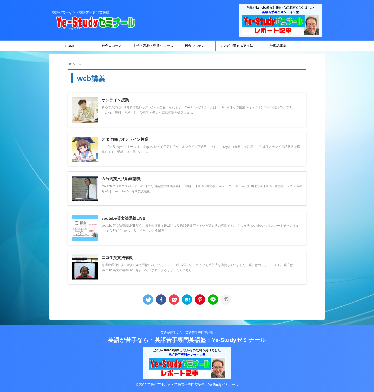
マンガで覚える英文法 (236, 46)
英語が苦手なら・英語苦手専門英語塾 (187, 332)
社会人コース (112, 46)
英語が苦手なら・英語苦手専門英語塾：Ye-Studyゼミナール (187, 340)
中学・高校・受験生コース (153, 46)
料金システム (195, 46)
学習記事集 (278, 46)
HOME (70, 46)
